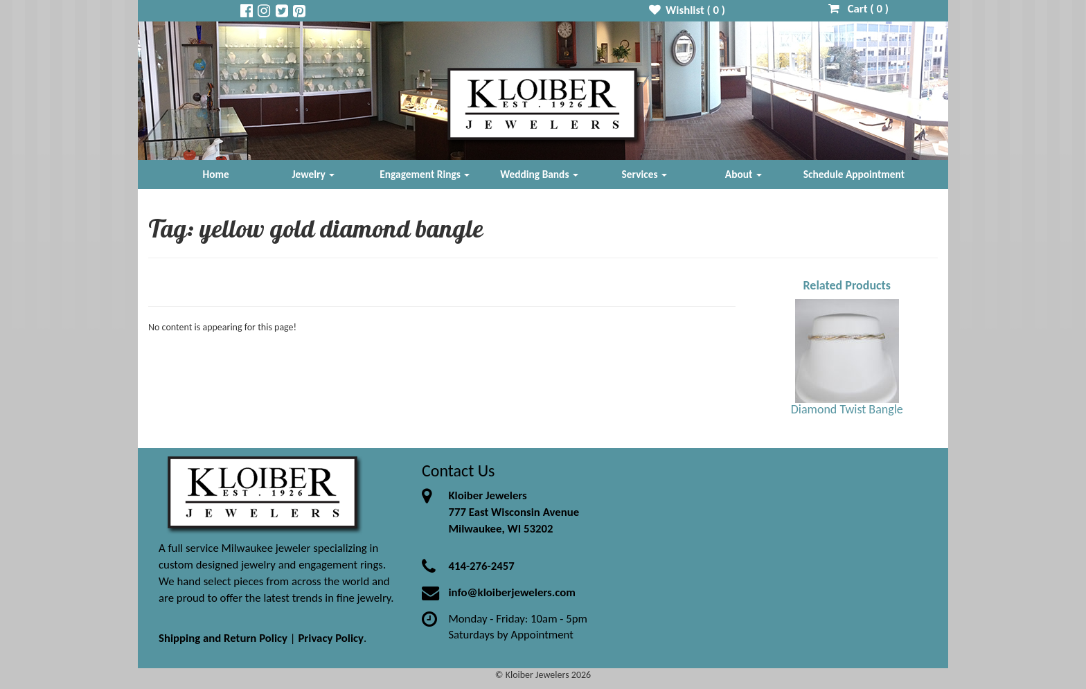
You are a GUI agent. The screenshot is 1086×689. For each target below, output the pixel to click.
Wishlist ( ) (687, 10)
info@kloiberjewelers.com (512, 592)
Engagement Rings (425, 174)
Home (216, 174)
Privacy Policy (331, 638)
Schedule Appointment (854, 174)
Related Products (847, 285)
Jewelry (313, 174)
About (743, 174)
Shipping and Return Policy (223, 638)
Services (645, 174)
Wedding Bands (539, 174)
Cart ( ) (858, 8)
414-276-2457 (481, 566)
